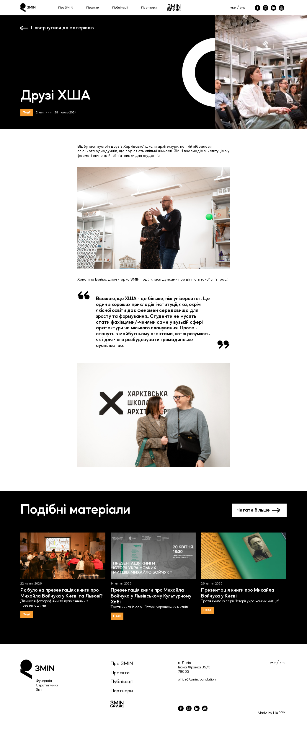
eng (243, 7)
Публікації (120, 7)
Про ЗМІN (65, 7)
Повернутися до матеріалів (62, 27)
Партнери (149, 7)
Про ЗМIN (121, 663)
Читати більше (253, 510)
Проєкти (92, 7)
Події (26, 112)
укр (233, 7)
